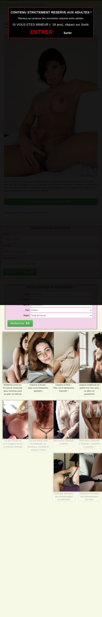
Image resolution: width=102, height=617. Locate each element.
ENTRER (41, 32)
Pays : (27, 310)
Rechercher (20, 323)
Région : (27, 315)
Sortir (68, 33)
